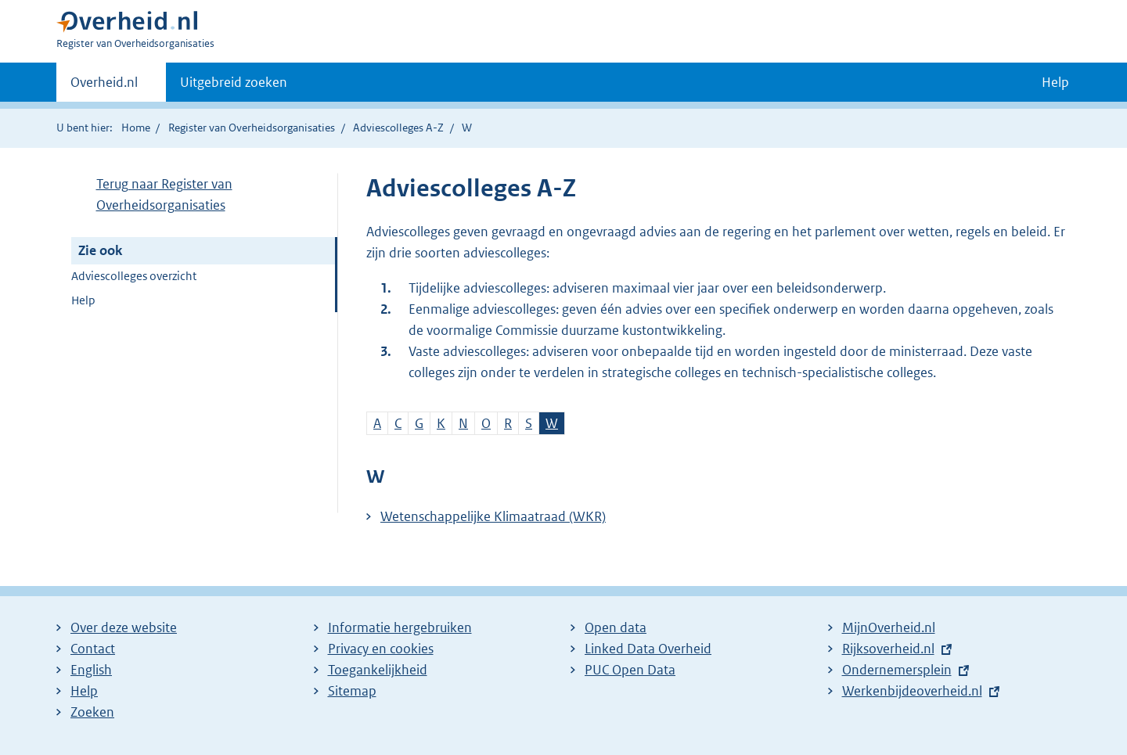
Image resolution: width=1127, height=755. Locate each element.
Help (83, 300)
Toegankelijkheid (377, 669)
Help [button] (1055, 82)
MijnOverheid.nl (888, 627)
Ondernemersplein (897, 669)
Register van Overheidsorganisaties (251, 127)
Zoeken (92, 712)
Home (135, 127)
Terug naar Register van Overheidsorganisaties (164, 194)
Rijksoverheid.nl (888, 648)
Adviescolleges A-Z (398, 127)
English (91, 669)
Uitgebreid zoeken (233, 82)
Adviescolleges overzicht (133, 275)
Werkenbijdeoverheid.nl (912, 690)
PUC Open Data (630, 669)
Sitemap (352, 690)
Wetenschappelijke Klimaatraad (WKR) (493, 516)
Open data (615, 627)
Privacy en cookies (381, 648)
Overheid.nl (104, 87)
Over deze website (123, 627)
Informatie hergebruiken (400, 627)
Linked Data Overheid (648, 648)
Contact (92, 648)
